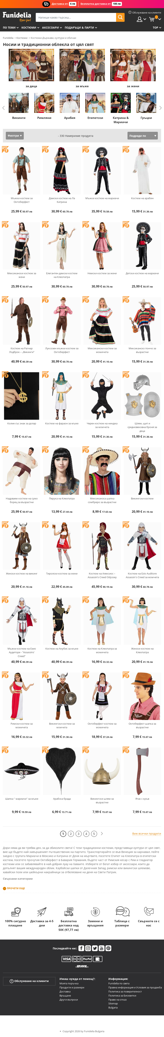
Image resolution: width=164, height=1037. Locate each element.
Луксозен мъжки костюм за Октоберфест (61, 350)
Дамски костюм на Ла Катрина (62, 200)
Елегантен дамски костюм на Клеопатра (61, 275)
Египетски (95, 118)
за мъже (82, 86)
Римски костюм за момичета (22, 725)
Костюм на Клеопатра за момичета (102, 650)
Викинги (18, 118)
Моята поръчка (68, 983)
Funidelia (8, 38)
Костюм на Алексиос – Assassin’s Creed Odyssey (102, 575)
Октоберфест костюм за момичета (102, 725)
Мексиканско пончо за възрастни (142, 350)
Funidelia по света (118, 983)
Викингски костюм (142, 498)
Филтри (13, 135)
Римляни (44, 118)
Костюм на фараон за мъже (61, 423)
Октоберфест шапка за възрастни (142, 725)
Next (160, 108)
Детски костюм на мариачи (142, 273)
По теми (9, 27)
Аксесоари (50, 27)
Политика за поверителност (125, 991)
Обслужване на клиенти (29, 981)
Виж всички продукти (146, 833)
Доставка (65, 991)
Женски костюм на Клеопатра (142, 650)
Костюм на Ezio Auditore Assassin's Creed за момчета (142, 575)
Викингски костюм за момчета (62, 725)
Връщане (65, 995)
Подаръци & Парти (79, 27)
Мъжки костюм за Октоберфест (22, 200)
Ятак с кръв (142, 798)
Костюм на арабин (142, 198)
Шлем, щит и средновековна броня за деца (142, 427)
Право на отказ (117, 999)
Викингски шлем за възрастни (102, 800)
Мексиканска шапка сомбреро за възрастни (102, 500)
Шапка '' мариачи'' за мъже (21, 798)
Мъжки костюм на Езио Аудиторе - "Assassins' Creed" (22, 652)
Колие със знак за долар (21, 423)
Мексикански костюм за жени (21, 275)
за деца (31, 86)
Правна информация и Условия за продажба (135, 987)
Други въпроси (68, 999)
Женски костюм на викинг (21, 573)
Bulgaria (113, 1007)
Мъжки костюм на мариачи (102, 198)
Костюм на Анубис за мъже (61, 648)
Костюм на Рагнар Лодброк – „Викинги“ (21, 350)
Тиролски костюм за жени (61, 573)
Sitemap (113, 1003)
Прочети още (16, 888)
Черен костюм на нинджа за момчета (102, 425)
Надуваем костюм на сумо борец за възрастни (22, 500)
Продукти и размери (71, 987)
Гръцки (146, 118)
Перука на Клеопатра (62, 498)
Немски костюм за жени (102, 273)
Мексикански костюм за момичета (102, 350)
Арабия (69, 118)
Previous (3, 108)
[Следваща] (102, 834)
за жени (133, 86)
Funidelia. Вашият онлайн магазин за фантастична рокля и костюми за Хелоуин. (17, 17)
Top (155, 27)
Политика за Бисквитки (122, 995)
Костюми (28, 27)
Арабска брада (62, 798)
